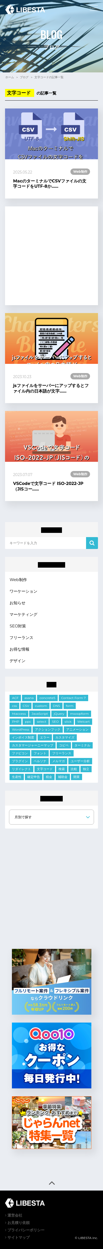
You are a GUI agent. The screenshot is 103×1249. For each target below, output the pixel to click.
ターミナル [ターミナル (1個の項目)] (82, 745)
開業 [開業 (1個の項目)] (76, 777)
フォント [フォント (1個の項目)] (40, 753)
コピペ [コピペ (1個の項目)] (64, 745)
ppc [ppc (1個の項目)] (28, 721)
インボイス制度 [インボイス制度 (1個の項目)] (23, 737)
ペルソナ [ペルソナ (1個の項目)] (40, 761)
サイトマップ (17, 1237)
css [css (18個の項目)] (14, 706)
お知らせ (17, 602)
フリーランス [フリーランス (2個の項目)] (61, 753)
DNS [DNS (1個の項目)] (56, 706)
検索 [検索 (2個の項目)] (62, 769)
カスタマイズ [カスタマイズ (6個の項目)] (64, 737)
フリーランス (21, 637)
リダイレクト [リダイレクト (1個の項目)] (21, 769)
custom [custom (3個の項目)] (41, 706)
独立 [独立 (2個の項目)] (86, 769)
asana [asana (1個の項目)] (29, 698)
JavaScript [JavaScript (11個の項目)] (40, 714)
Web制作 (18, 579)
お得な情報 (19, 649)
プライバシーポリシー (24, 1230)
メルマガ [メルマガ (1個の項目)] (58, 761)
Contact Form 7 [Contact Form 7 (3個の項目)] (73, 698)
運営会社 (13, 1215)
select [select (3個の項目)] (41, 721)
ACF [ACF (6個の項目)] (15, 698)
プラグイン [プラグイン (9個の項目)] (20, 761)
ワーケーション (23, 591)
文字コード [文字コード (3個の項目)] (45, 769)
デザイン (17, 660)
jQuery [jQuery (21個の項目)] (59, 714)
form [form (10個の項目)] (70, 706)
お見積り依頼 (17, 1222)
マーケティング (23, 614)
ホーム (9, 77)
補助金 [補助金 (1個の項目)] (63, 777)
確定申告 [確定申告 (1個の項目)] (33, 777)
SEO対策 (18, 625)
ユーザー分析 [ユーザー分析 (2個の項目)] (80, 761)
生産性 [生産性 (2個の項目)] (16, 777)
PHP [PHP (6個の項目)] (15, 721)
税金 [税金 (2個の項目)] (49, 777)
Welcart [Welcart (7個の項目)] (83, 721)
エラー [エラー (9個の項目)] (45, 737)
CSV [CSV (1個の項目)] (26, 706)
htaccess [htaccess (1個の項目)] (19, 714)
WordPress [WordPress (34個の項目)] (20, 729)
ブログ (24, 77)
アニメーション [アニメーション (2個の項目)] (77, 729)
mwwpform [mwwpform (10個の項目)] (79, 714)
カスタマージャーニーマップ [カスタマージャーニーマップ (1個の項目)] (32, 745)
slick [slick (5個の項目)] (68, 721)
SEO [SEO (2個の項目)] (55, 721)
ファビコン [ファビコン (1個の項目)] (20, 753)
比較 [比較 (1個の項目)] (74, 769)
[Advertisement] (51, 255)
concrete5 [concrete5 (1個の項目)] (47, 698)
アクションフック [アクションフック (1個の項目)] (47, 729)
